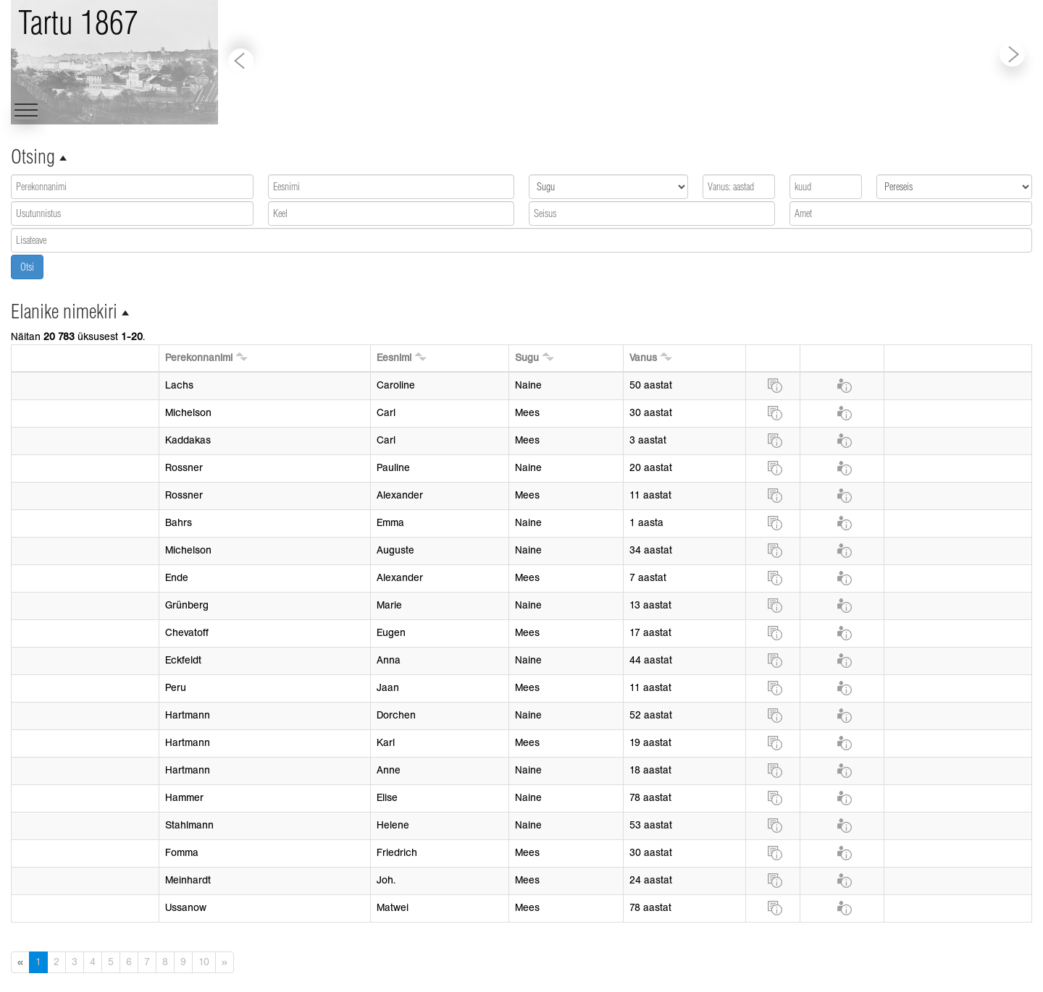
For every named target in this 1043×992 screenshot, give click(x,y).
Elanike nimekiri (64, 311)
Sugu (527, 358)
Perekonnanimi (199, 358)
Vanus (643, 358)
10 (203, 962)
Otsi (27, 267)
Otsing (33, 157)
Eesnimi (394, 358)
